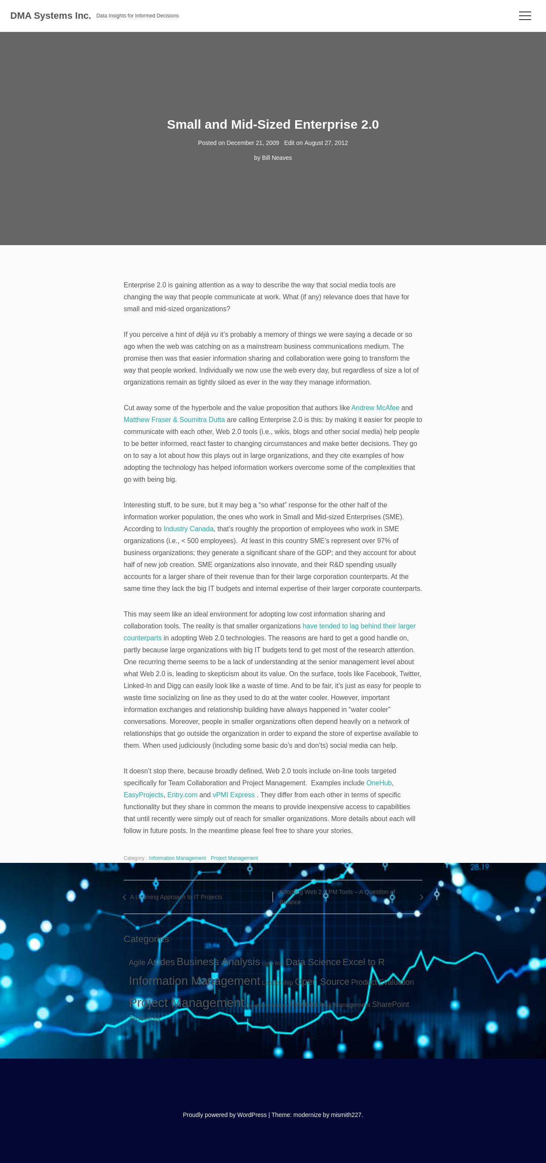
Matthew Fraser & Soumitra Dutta (174, 419)
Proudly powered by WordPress (225, 1114)
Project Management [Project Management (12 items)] (186, 1002)
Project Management (234, 858)
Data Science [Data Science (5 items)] (313, 962)
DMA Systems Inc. (50, 15)
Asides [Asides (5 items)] (161, 962)
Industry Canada (188, 528)
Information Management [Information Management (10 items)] (194, 980)
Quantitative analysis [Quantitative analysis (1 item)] (267, 1005)
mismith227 (346, 1114)
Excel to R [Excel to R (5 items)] (364, 962)
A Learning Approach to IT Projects (176, 897)
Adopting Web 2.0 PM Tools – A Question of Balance (337, 897)
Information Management (177, 858)
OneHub (379, 783)
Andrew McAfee (375, 407)
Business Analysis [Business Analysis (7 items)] (218, 961)
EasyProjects (143, 794)
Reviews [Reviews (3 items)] (304, 1004)
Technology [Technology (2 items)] (145, 1018)
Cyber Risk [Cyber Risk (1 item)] (273, 963)
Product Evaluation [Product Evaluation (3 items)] (382, 982)
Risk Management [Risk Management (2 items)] (344, 1004)
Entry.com (182, 794)
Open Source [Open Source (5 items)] (322, 981)
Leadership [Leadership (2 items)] (277, 982)
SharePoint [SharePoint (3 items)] (390, 1004)
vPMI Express (234, 794)
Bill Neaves (277, 157)
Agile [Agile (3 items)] (137, 962)
